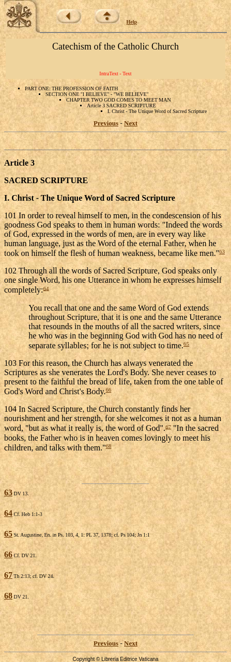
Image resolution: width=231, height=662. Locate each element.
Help (132, 22)
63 (222, 251)
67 (168, 426)
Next (130, 123)
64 (46, 288)
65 (186, 344)
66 (108, 389)
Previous (106, 123)
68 (109, 446)
